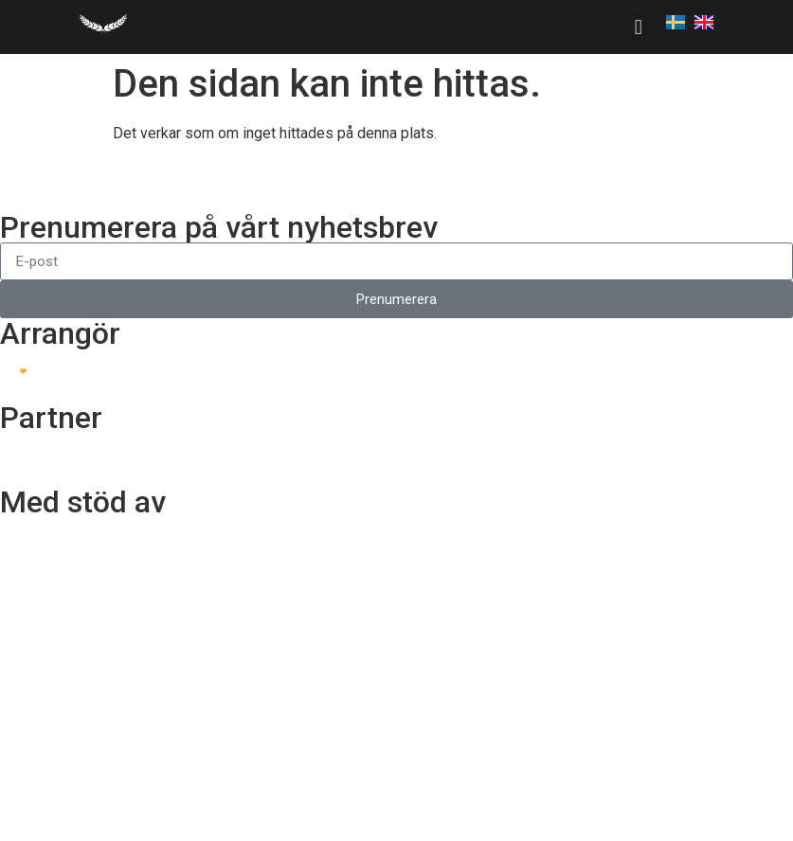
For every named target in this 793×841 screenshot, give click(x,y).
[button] (638, 27)
